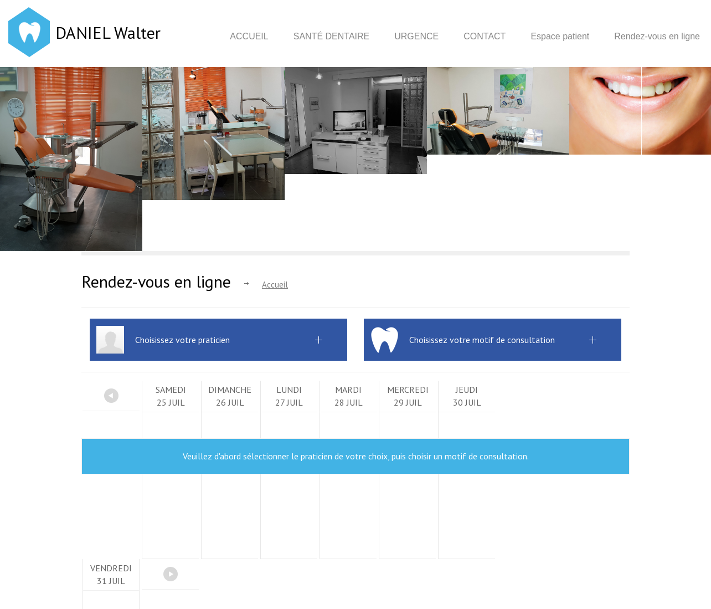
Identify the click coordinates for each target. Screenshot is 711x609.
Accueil (249, 36)
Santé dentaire (331, 36)
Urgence (416, 36)
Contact (484, 36)
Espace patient (559, 36)
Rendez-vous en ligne (657, 36)
